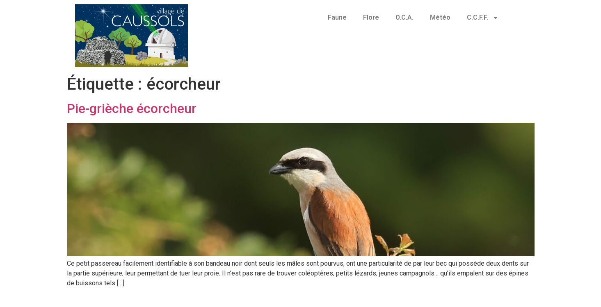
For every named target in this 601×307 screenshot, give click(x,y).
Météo (440, 17)
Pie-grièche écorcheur (132, 108)
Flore (371, 17)
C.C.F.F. (483, 17)
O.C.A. (404, 17)
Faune (337, 17)
